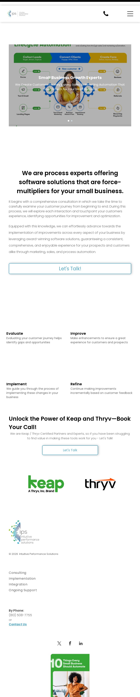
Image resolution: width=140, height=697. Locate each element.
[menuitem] (70, 559)
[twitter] (59, 630)
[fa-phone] (106, 10)
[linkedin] (81, 630)
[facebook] (70, 630)
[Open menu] (130, 8)
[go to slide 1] (68, 107)
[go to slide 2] (71, 107)
